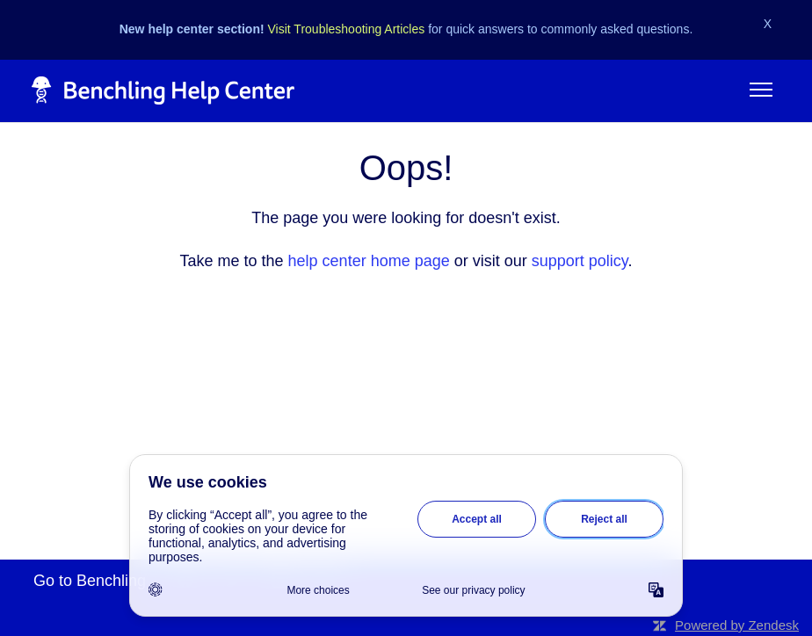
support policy (580, 261)
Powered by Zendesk (737, 625)
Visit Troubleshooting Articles (346, 29)
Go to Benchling (89, 580)
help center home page (369, 261)
